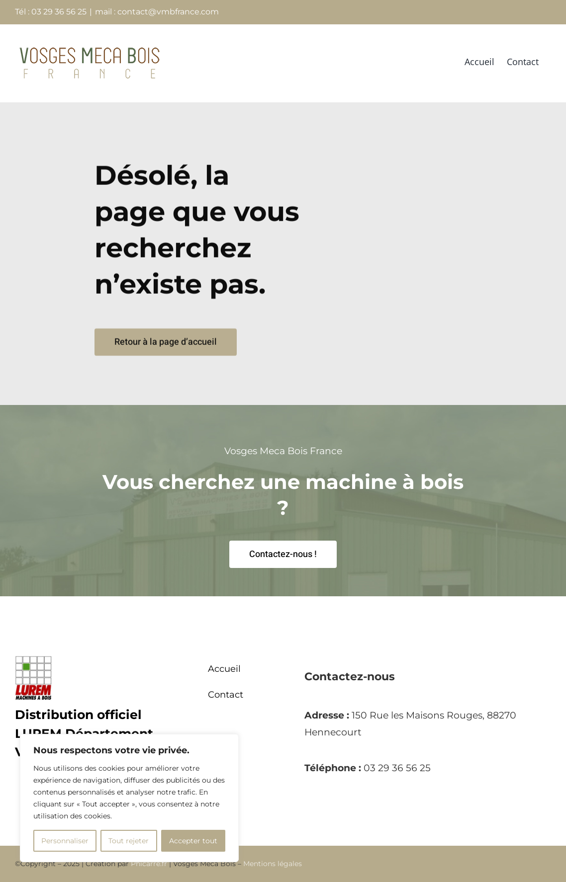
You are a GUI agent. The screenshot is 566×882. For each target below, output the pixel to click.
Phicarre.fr (149, 863)
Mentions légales (272, 863)
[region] (129, 798)
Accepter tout (193, 840)
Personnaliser (65, 840)
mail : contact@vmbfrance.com (157, 11)
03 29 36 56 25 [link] (397, 768)
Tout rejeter (128, 840)
